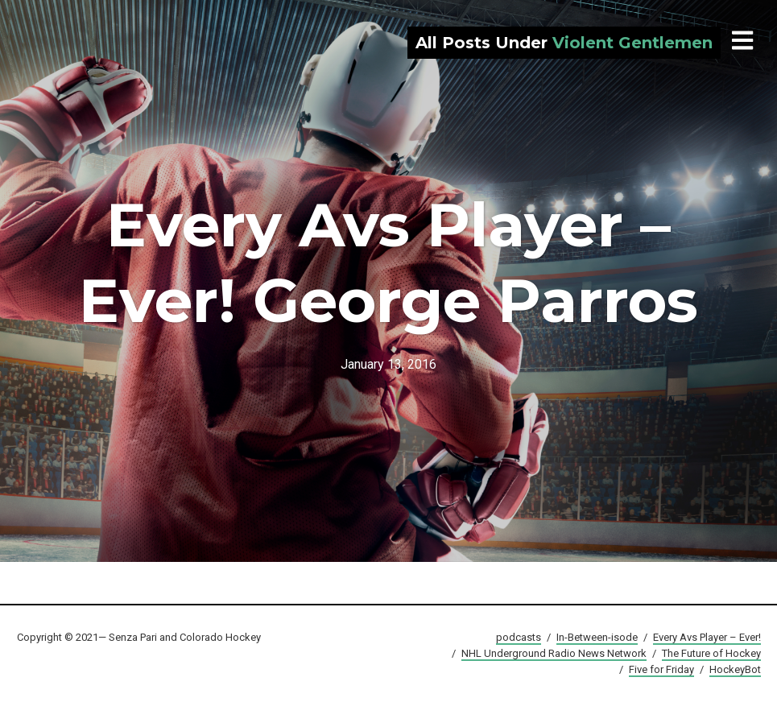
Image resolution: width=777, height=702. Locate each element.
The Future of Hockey (711, 653)
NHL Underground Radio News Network (554, 653)
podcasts (518, 637)
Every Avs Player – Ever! (707, 637)
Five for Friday (661, 669)
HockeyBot (735, 669)
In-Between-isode (597, 637)
